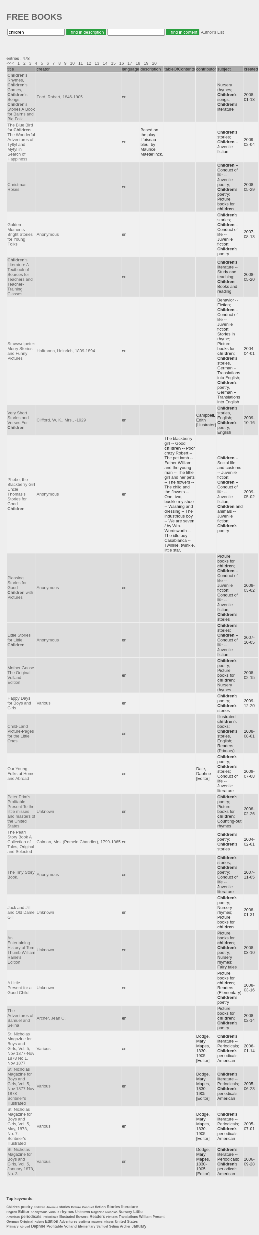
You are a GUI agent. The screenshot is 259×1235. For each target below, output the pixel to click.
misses (109, 1221)
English (11, 1212)
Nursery (125, 1212)
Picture (76, 1207)
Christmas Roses (17, 187)
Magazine (97, 1212)
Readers (97, 1216)
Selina (113, 1226)
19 (146, 63)
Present (159, 1217)
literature (129, 1207)
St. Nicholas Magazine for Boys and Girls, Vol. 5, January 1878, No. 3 (20, 1161)
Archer (125, 1226)
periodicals (31, 1216)
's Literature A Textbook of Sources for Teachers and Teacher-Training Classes (20, 276)
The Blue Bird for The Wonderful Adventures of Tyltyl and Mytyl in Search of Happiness (21, 142)
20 (154, 63)
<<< (10, 63)
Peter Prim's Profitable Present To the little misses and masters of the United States (21, 811)
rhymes (67, 1211)
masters (97, 1221)
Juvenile (52, 1207)
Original (26, 1221)
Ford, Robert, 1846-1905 (60, 96)
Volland (70, 1226)
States (132, 1221)
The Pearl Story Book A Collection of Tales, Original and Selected (20, 842)
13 (97, 63)
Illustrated (67, 1217)
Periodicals (50, 1217)
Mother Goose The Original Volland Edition (20, 675)
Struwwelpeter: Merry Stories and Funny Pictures (21, 351)
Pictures (112, 1217)
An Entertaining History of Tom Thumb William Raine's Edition (21, 950)
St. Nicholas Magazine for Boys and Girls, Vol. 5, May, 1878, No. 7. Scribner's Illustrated (19, 1126)
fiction (100, 1207)
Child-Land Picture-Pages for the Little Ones (20, 733)
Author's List (212, 32)
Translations (128, 1217)
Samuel (102, 1226)
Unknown (45, 811)
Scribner (84, 1221)
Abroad (25, 1226)
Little (138, 1211)
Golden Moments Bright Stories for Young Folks (20, 234)
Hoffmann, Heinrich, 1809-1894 (66, 350)
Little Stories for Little (19, 640)
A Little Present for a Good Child (19, 987)
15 (113, 63)
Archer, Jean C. (51, 1018)
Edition (51, 1221)
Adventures (68, 1221)
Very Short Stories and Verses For (18, 420)
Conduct (88, 1207)
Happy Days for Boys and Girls (19, 703)
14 (105, 63)
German (12, 1221)
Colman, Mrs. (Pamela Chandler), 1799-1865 (78, 841)
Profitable (55, 1226)
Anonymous (48, 234)
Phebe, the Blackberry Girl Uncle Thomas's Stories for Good (21, 494)
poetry (27, 1207)
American (13, 1217)
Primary (12, 1226)
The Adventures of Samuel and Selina (20, 1018)
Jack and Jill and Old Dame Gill (21, 912)
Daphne (38, 1226)
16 (121, 63)
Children (13, 1207)
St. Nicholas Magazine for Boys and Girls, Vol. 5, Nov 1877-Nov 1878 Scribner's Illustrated (20, 1086)
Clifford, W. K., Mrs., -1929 (61, 420)
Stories (113, 1207)
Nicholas (111, 1212)
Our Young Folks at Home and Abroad (21, 773)
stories (64, 1207)
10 (72, 63)
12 (88, 63)
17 (130, 63)
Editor (23, 1211)
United (120, 1221)
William (145, 1217)
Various (44, 703)
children (39, 1207)
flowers (82, 1217)
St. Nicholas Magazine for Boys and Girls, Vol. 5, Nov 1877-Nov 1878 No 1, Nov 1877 (20, 1049)
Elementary (87, 1226)
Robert (39, 1221)
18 (138, 63)
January (138, 1226)
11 (80, 63)
